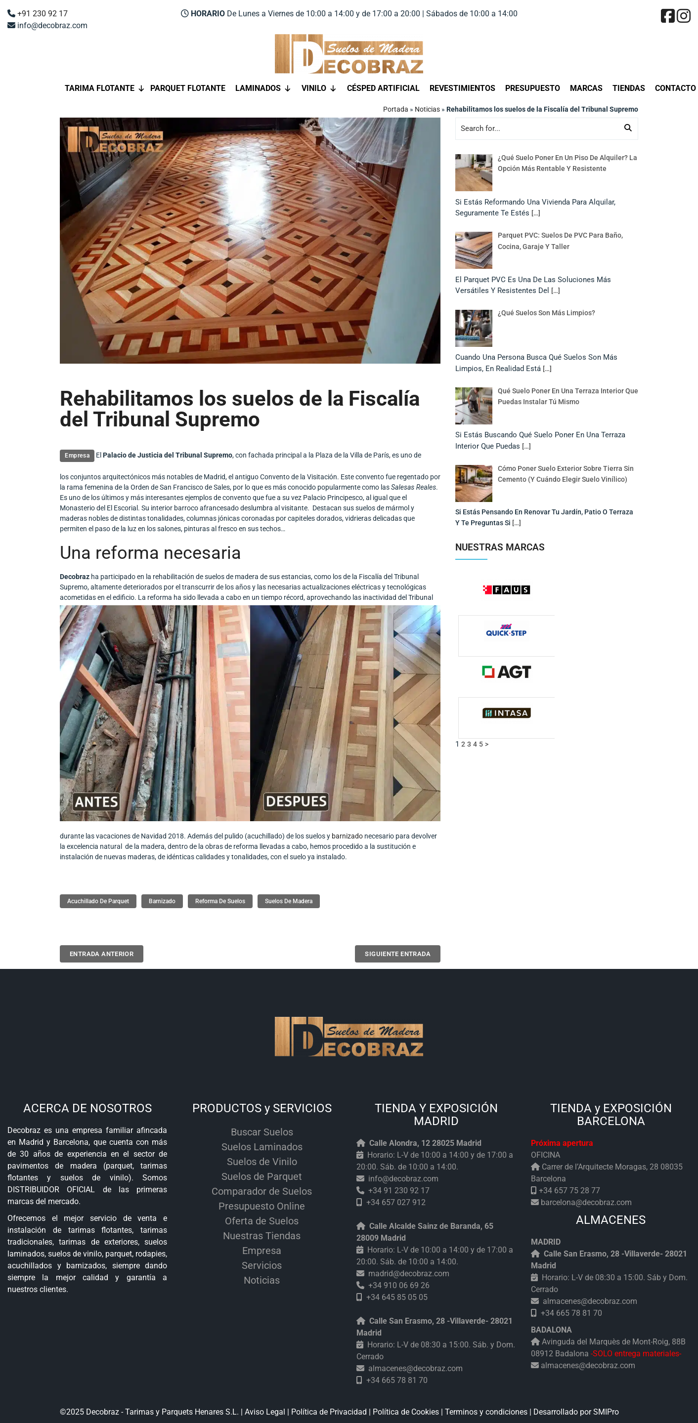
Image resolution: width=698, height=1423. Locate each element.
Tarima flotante (105, 88)
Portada (395, 109)
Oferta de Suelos (262, 1218)
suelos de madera (288, 901)
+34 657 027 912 (396, 1200)
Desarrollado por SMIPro (576, 1409)
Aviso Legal (265, 1409)
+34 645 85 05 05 (397, 1294)
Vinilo (319, 88)
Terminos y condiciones (486, 1409)
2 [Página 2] (463, 744)
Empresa (77, 455)
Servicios (262, 1263)
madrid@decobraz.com (408, 1271)
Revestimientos (462, 88)
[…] (535, 213)
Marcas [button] (586, 88)
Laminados (263, 88)
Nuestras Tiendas (262, 1233)
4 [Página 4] (475, 744)
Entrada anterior (100, 952)
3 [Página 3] (469, 744)
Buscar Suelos (262, 1129)
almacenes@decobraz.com (415, 1366)
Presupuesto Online (261, 1204)
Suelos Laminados (262, 1144)
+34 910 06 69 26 (399, 1283)
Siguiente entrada (399, 952)
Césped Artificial (383, 88)
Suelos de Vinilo (262, 1159)
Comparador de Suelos (262, 1189)
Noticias (427, 109)
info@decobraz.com (403, 1176)
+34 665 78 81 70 (397, 1377)
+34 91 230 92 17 (399, 1188)
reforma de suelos (220, 901)
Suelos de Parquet (261, 1174)
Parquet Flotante (187, 88)
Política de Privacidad (329, 1409)
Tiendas (628, 88)
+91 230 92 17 (42, 13)
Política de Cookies (406, 1409)
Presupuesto (532, 88)
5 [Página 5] (481, 744)
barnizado (347, 836)
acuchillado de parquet (98, 901)
